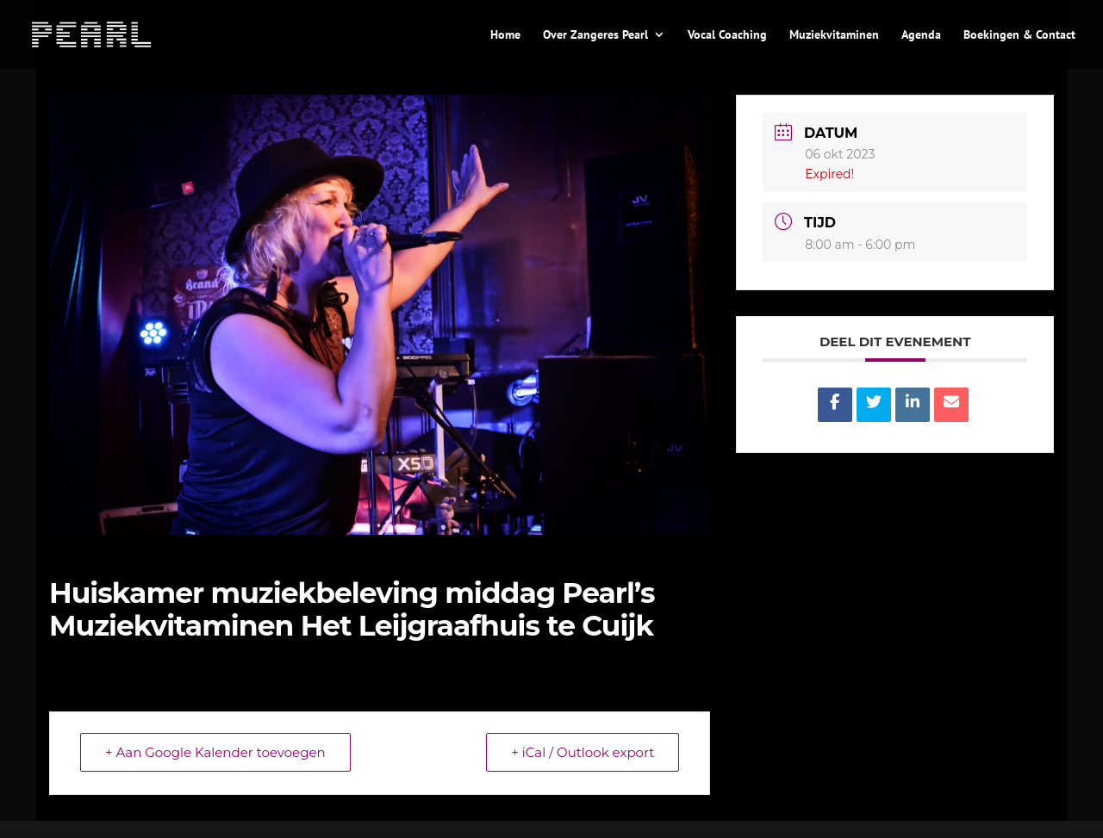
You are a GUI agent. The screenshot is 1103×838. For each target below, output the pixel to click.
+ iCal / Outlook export (582, 752)
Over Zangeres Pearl (595, 35)
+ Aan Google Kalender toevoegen (215, 752)
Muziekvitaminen (834, 35)
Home (505, 35)
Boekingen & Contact (1019, 35)
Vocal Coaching (727, 35)
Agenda (921, 35)
